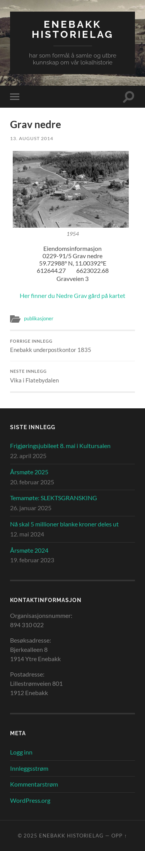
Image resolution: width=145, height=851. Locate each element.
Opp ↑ (119, 835)
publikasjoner (38, 318)
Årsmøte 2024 (29, 550)
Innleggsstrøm (29, 768)
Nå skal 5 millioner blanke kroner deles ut (64, 524)
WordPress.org (30, 800)
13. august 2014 (31, 138)
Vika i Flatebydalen (72, 376)
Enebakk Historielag (73, 29)
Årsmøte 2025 (29, 471)
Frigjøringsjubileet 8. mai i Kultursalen (60, 445)
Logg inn (21, 752)
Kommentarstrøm (34, 784)
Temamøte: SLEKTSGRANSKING (53, 497)
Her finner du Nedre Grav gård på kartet (72, 295)
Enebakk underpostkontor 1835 (72, 346)
